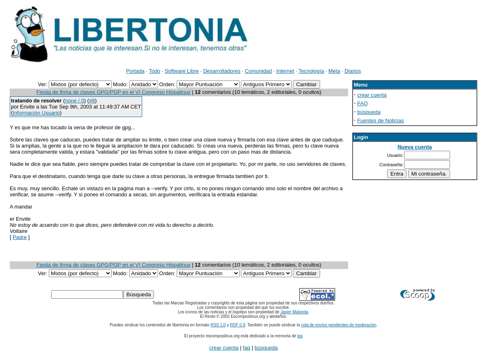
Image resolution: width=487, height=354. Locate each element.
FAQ (362, 103)
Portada (135, 71)
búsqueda (369, 112)
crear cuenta (372, 95)
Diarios (352, 71)
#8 (92, 101)
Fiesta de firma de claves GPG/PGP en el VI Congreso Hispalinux (113, 92)
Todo (154, 71)
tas (300, 336)
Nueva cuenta (415, 147)
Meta (334, 71)
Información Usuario (36, 113)
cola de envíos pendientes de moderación (338, 325)
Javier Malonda (294, 312)
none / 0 (74, 101)
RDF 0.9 (237, 325)
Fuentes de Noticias (380, 120)
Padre (20, 237)
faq (246, 348)
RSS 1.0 (217, 325)
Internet (285, 71)
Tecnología (311, 71)
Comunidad (258, 71)
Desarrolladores (221, 71)
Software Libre (181, 71)
